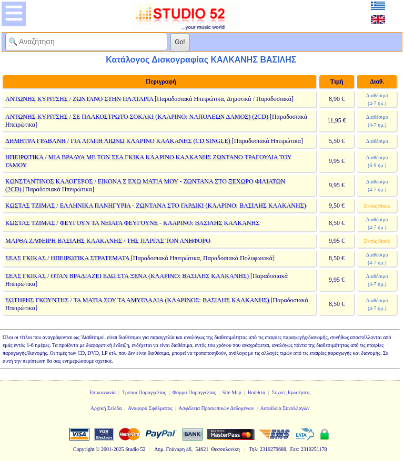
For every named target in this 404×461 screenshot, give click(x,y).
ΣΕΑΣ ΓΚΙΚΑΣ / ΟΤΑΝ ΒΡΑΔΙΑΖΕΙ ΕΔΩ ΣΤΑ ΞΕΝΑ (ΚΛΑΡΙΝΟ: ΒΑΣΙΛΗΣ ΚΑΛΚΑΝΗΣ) (127, 276)
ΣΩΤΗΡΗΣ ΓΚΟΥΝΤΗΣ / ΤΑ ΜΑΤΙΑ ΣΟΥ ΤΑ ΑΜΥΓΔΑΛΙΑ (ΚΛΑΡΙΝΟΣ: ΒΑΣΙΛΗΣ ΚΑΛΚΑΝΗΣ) (137, 300)
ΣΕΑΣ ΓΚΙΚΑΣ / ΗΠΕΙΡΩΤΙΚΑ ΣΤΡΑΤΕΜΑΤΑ (67, 258)
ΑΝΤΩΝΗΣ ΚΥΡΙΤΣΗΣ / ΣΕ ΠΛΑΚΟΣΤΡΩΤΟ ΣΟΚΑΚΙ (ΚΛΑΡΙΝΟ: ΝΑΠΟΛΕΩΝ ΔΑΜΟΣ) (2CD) (136, 116)
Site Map (231, 392)
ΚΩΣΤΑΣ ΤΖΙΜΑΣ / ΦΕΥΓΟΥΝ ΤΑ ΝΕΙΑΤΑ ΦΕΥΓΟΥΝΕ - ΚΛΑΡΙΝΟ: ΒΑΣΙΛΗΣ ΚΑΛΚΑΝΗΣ (132, 223)
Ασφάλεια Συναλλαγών (284, 408)
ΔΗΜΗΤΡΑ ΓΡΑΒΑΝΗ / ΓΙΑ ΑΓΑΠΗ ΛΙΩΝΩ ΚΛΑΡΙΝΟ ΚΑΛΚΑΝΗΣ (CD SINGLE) (117, 141)
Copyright (84, 449)
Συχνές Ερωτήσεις (291, 392)
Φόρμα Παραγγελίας (194, 392)
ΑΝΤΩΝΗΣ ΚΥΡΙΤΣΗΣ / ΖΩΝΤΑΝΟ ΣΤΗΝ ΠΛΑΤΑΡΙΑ (79, 99)
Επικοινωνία (102, 392)
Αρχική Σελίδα (106, 408)
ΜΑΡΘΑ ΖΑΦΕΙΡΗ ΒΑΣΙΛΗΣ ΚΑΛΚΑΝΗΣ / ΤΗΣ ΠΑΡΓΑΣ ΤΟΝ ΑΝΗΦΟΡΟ (107, 240)
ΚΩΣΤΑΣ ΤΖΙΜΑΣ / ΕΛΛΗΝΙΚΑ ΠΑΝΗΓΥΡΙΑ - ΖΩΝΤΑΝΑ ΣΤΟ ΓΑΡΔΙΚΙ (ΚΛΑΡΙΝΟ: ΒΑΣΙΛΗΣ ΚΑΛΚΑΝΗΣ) (155, 205)
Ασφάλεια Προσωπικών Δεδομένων (216, 408)
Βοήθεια (257, 392)
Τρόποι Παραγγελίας (144, 392)
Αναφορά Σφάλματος (150, 408)
